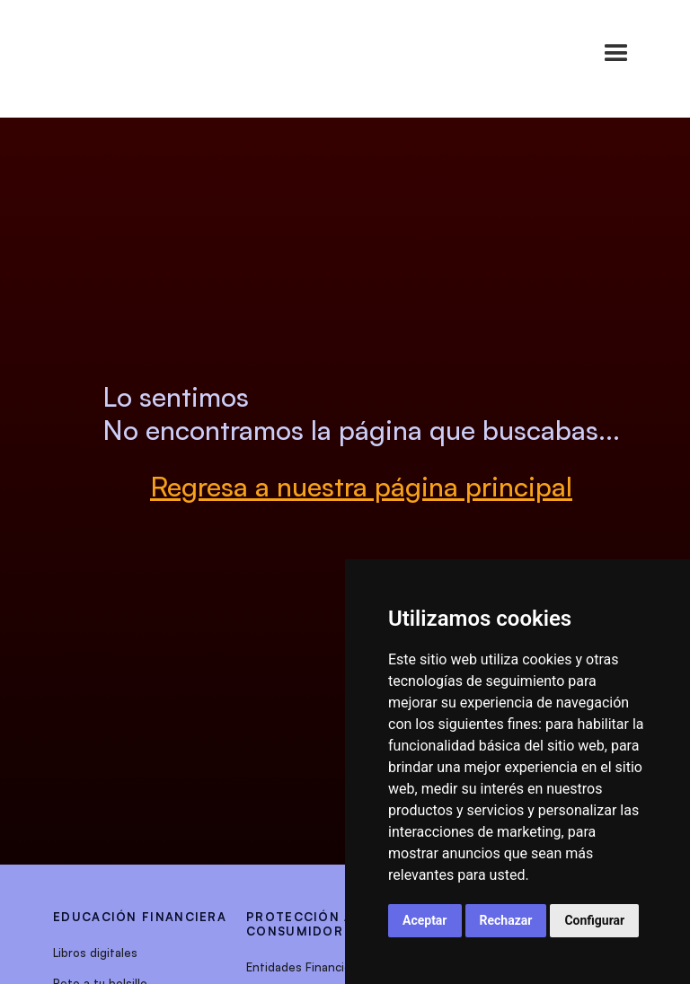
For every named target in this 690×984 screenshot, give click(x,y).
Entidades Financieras (307, 967)
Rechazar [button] (506, 920)
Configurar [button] (594, 920)
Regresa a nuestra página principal (361, 486)
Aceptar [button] (424, 920)
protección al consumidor (303, 923)
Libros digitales (95, 952)
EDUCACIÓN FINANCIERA (139, 916)
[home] (93, 54)
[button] (616, 54)
